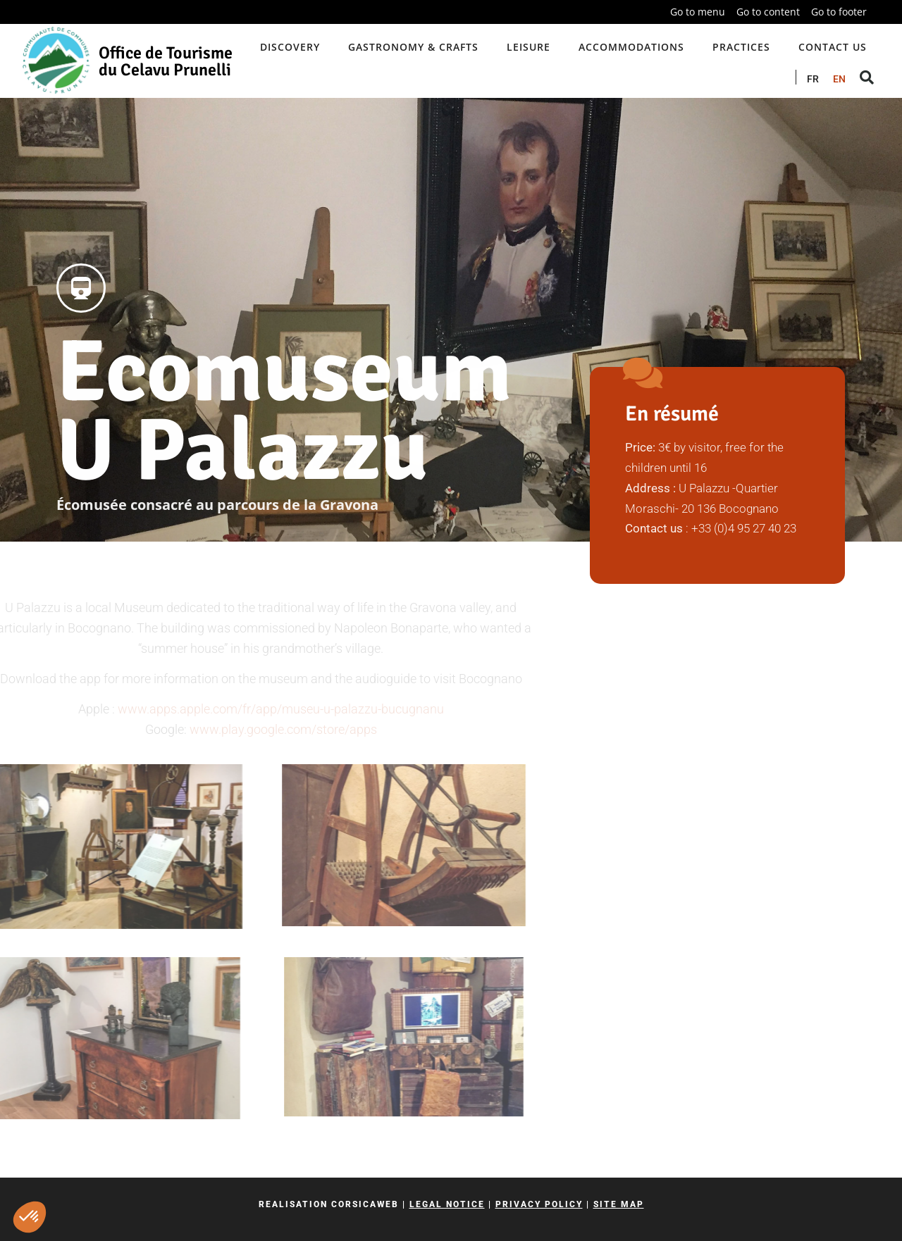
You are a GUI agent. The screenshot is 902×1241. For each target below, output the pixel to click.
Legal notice (447, 1204)
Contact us (832, 47)
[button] (30, 1217)
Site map (618, 1204)
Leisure (528, 47)
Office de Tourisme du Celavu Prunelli (166, 61)
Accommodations (631, 47)
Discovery (290, 47)
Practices (741, 47)
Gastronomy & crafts (413, 47)
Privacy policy (539, 1204)
